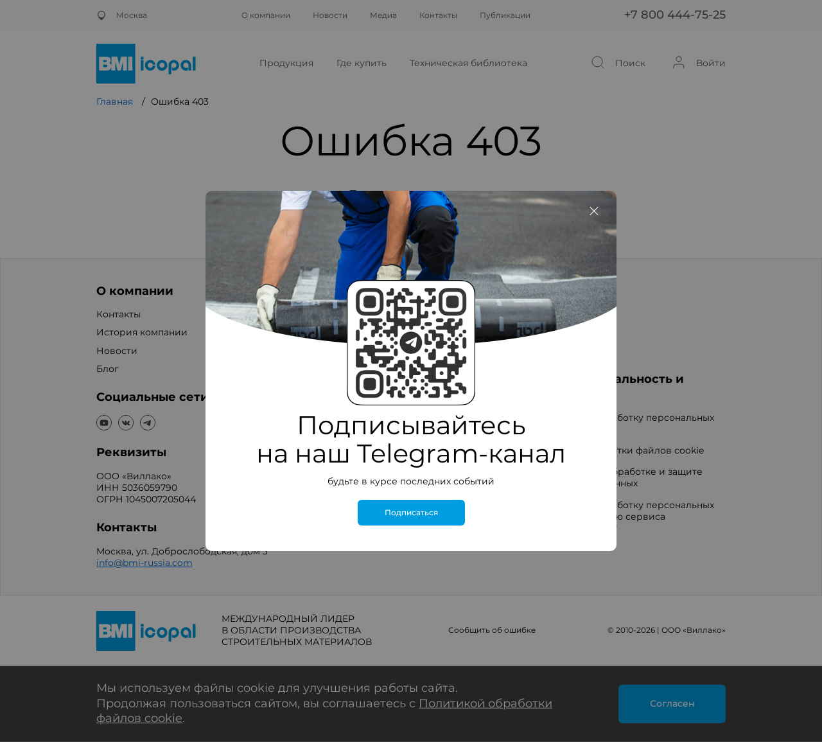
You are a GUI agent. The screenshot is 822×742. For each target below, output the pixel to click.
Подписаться (411, 513)
